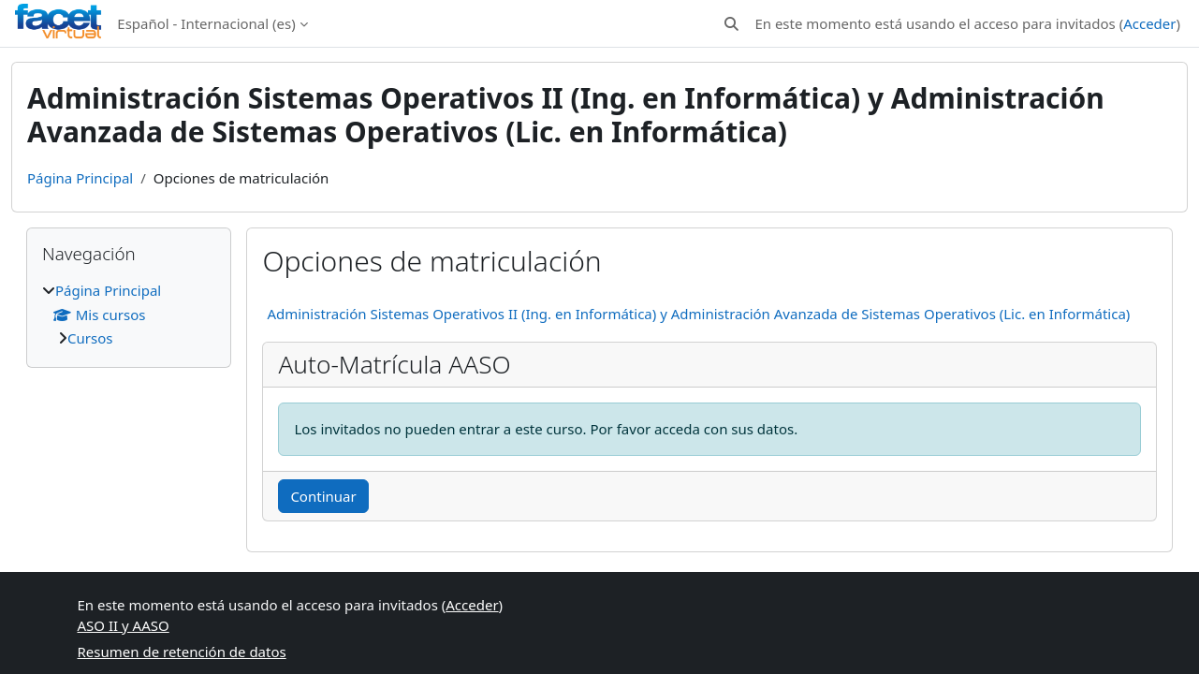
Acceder (1149, 23)
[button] (731, 24)
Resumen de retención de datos (182, 651)
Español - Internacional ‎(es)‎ (206, 23)
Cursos (89, 338)
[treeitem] (128, 314)
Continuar (323, 496)
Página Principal (80, 177)
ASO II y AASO (123, 625)
